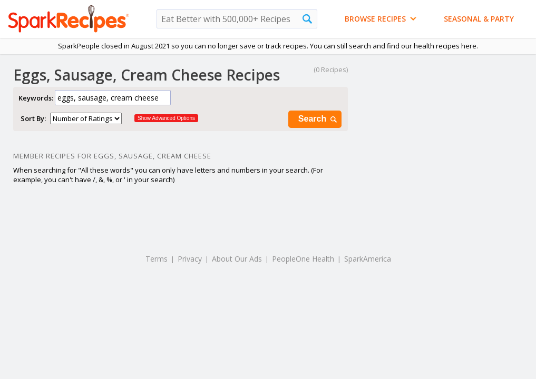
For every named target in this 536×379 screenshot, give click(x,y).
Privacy (190, 259)
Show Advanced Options (166, 118)
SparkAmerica (367, 259)
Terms (156, 259)
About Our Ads (237, 259)
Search (318, 119)
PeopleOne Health (303, 259)
